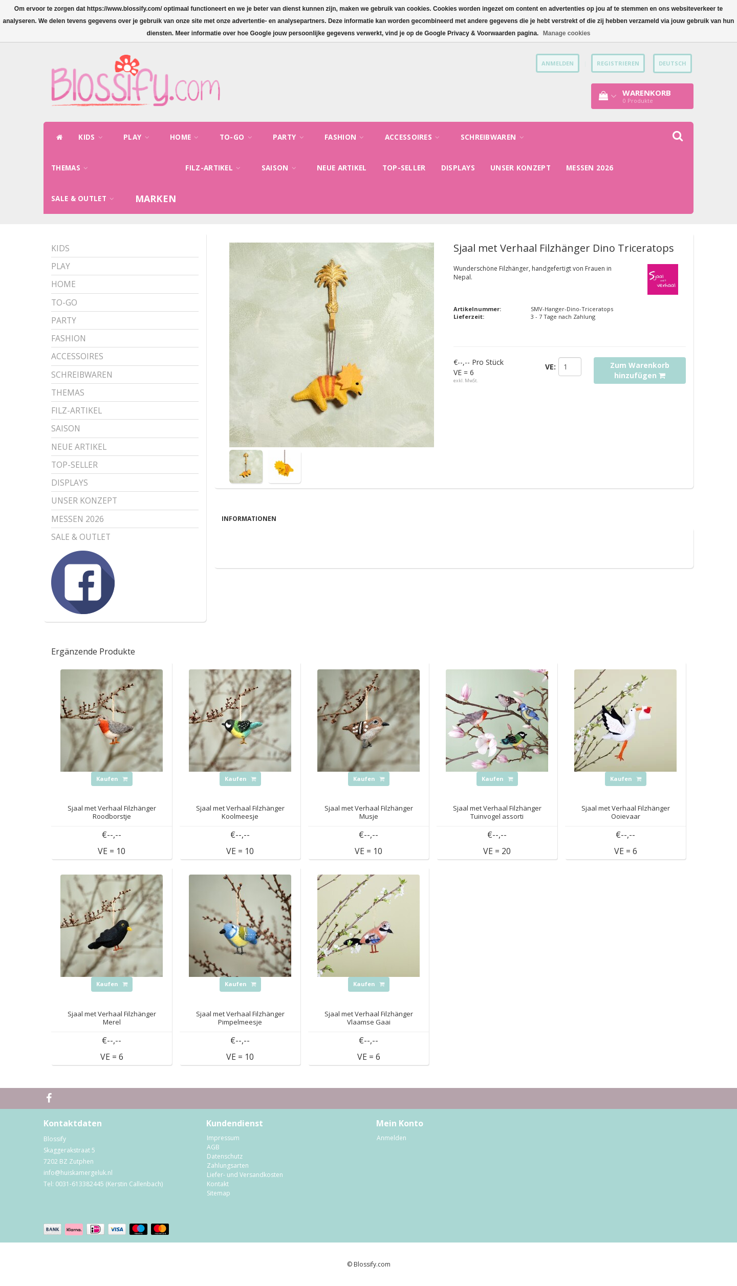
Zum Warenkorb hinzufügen (639, 370)
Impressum (223, 1138)
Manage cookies (567, 33)
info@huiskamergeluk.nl (78, 1172)
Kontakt (218, 1184)
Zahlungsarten (228, 1165)
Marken (156, 198)
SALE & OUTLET (85, 198)
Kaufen (111, 778)
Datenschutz (225, 1156)
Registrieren (618, 63)
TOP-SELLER (404, 167)
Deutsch (672, 63)
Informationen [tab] (249, 518)
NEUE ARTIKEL (342, 167)
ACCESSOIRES (415, 137)
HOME (187, 137)
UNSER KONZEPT (520, 167)
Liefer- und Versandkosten (245, 1174)
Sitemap (218, 1193)
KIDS (93, 137)
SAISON (281, 167)
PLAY (139, 137)
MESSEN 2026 (589, 167)
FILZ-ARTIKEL (215, 167)
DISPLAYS (458, 167)
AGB (213, 1147)
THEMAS (72, 167)
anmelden (557, 63)
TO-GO (238, 137)
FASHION (347, 137)
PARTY (291, 137)
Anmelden (391, 1138)
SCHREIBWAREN (495, 137)
